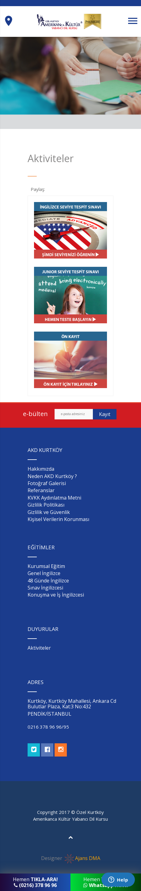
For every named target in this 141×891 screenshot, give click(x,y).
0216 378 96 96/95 (48, 727)
